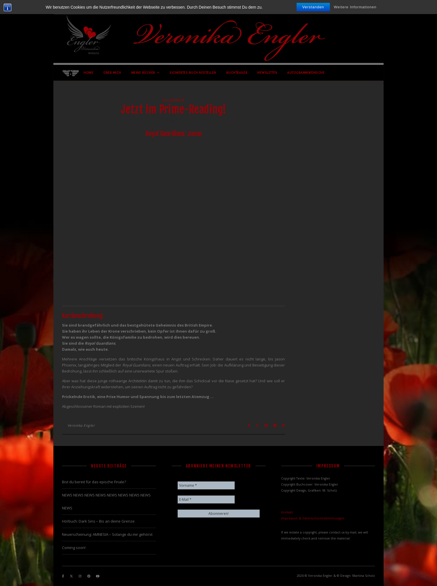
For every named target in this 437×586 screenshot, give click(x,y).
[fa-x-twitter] (72, 576)
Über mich (112, 73)
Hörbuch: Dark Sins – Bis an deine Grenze (98, 521)
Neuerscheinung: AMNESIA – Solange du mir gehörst (107, 534)
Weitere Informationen (355, 7)
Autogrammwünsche (305, 73)
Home (88, 73)
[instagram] (80, 576)
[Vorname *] (206, 485)
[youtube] (97, 576)
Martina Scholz (363, 575)
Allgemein (174, 100)
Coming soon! (74, 547)
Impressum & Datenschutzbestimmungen (312, 518)
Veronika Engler (81, 425)
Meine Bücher (143, 73)
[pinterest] (89, 576)
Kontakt (287, 512)
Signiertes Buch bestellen (192, 73)
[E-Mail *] (206, 499)
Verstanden (313, 7)
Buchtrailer (236, 73)
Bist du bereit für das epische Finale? (94, 481)
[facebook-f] (63, 576)
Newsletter (267, 73)
